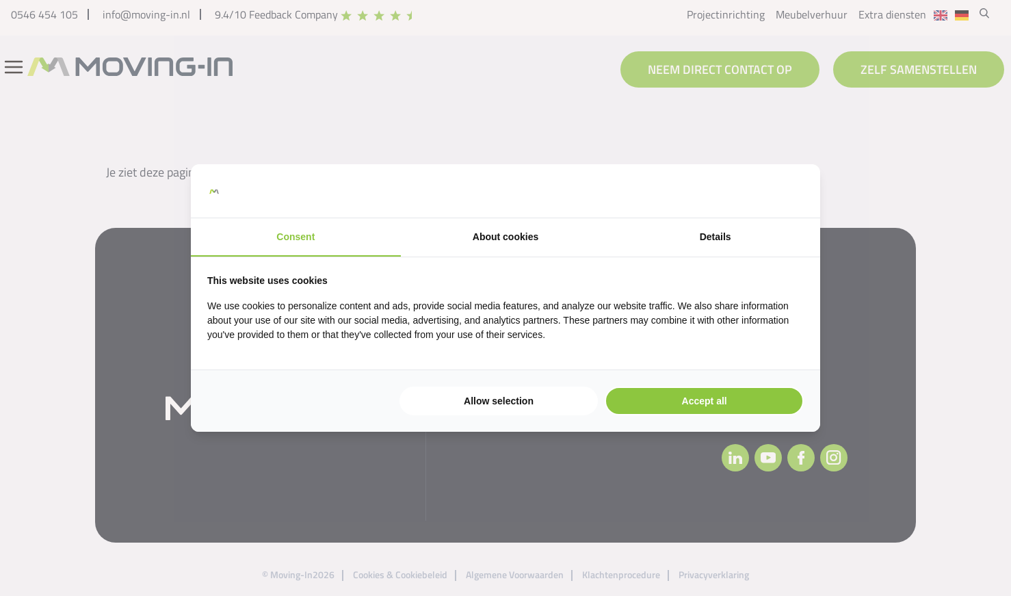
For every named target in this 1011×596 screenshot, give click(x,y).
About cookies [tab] (505, 236)
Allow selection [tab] (499, 401)
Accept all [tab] (704, 401)
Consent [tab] (295, 236)
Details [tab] (715, 236)
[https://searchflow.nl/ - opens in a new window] (787, 191)
